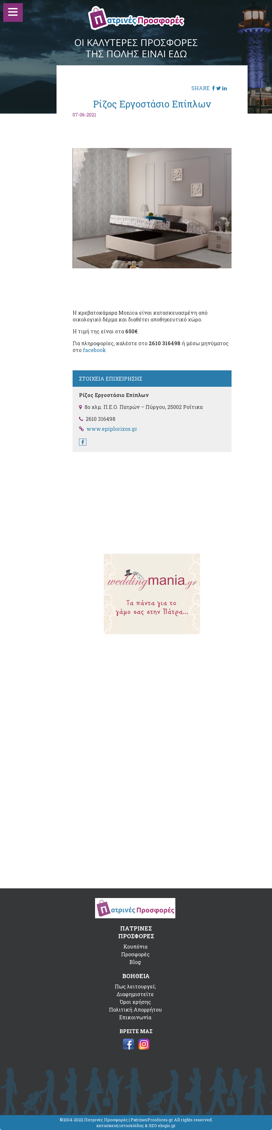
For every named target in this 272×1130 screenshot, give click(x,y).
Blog (135, 962)
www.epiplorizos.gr (111, 428)
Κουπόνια (135, 946)
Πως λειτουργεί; (135, 986)
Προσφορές (135, 954)
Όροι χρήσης (135, 1001)
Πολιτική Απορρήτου (135, 1009)
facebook (94, 350)
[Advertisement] (152, 498)
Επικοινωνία (135, 1017)
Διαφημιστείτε (135, 994)
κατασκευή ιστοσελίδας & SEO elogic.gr (136, 1125)
